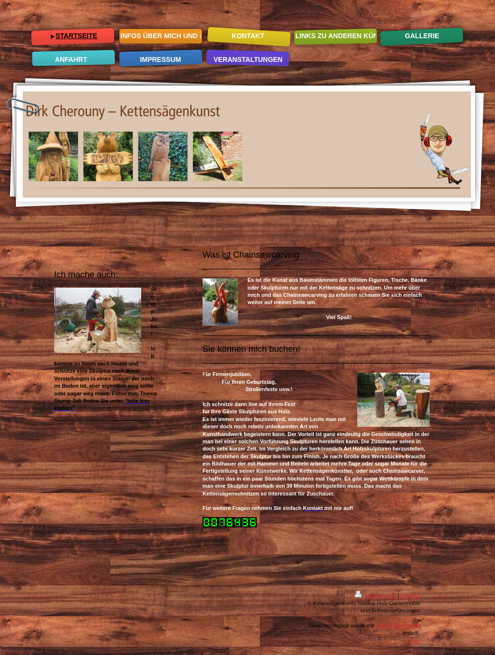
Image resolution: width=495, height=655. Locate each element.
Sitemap (410, 595)
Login (413, 640)
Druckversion (376, 595)
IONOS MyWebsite (397, 625)
